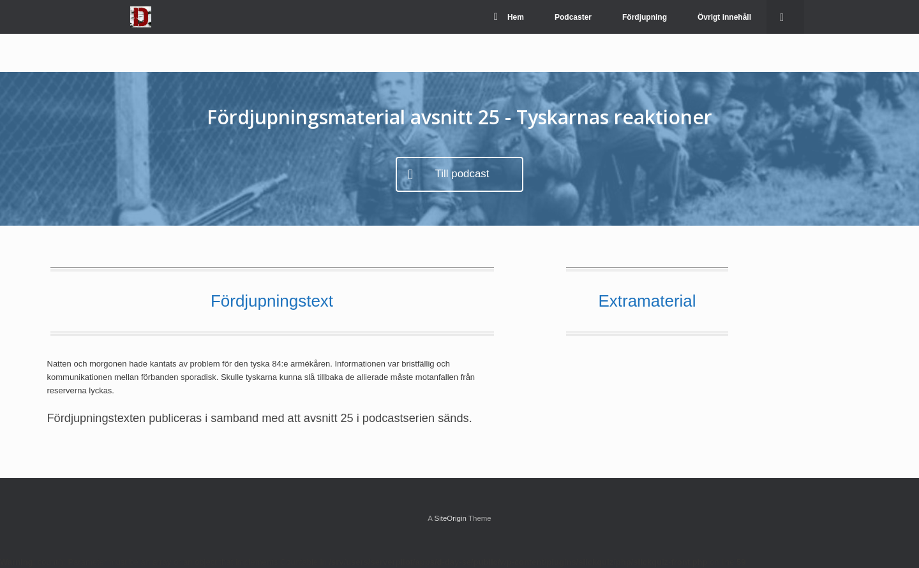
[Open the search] (785, 17)
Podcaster (573, 17)
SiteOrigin (450, 518)
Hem (509, 17)
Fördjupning (644, 17)
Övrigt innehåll (724, 17)
